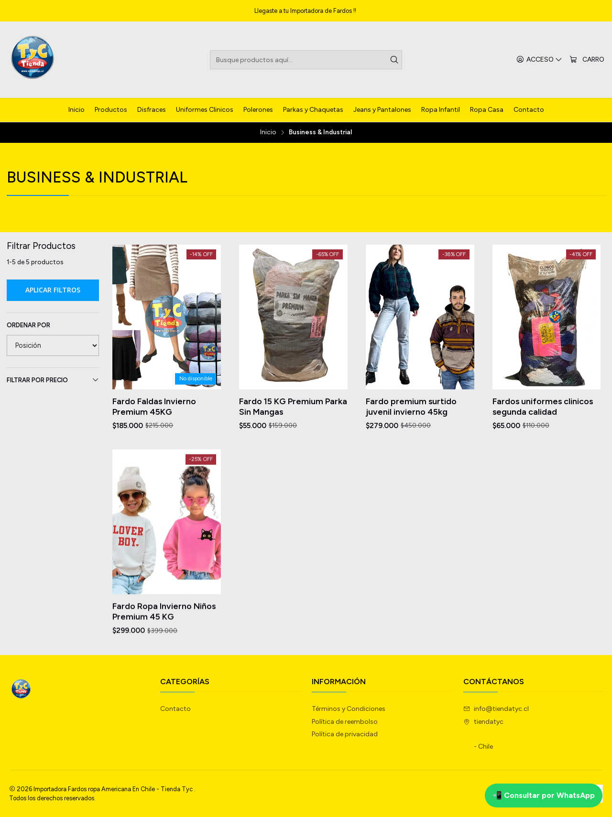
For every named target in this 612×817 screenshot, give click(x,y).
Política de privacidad (345, 734)
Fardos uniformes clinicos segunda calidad (542, 406)
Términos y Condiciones (348, 709)
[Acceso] (539, 60)
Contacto (175, 709)
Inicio (268, 132)
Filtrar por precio (53, 380)
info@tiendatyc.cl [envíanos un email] (496, 709)
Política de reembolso (345, 722)
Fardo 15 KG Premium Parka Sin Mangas (293, 406)
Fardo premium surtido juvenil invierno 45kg (411, 406)
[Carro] (587, 60)
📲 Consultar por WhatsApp (543, 795)
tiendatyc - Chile (483, 734)
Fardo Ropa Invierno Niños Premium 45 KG (164, 655)
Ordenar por (28, 325)
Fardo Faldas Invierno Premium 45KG (154, 406)
